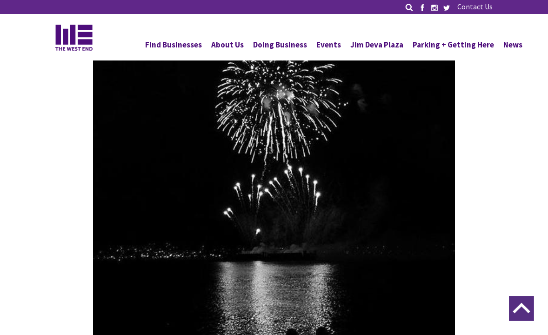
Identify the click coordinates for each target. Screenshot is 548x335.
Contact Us (475, 6)
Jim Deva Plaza (376, 45)
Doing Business (280, 45)
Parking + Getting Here (453, 45)
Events (328, 45)
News (512, 45)
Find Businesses (173, 45)
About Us (227, 45)
